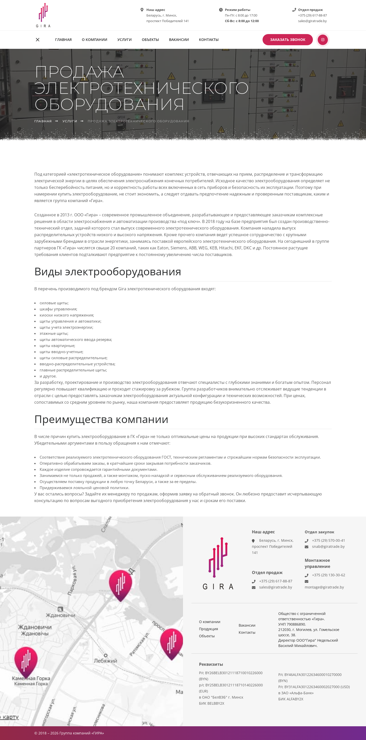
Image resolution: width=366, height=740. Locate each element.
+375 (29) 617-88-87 (312, 15)
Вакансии (179, 39)
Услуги (124, 39)
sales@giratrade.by (312, 21)
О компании (94, 39)
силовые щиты (54, 302)
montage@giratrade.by (324, 587)
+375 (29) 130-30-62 (328, 574)
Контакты (209, 39)
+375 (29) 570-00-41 (328, 540)
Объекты (150, 39)
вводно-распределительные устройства (77, 363)
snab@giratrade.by (328, 546)
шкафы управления (58, 308)
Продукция (208, 628)
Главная (63, 39)
